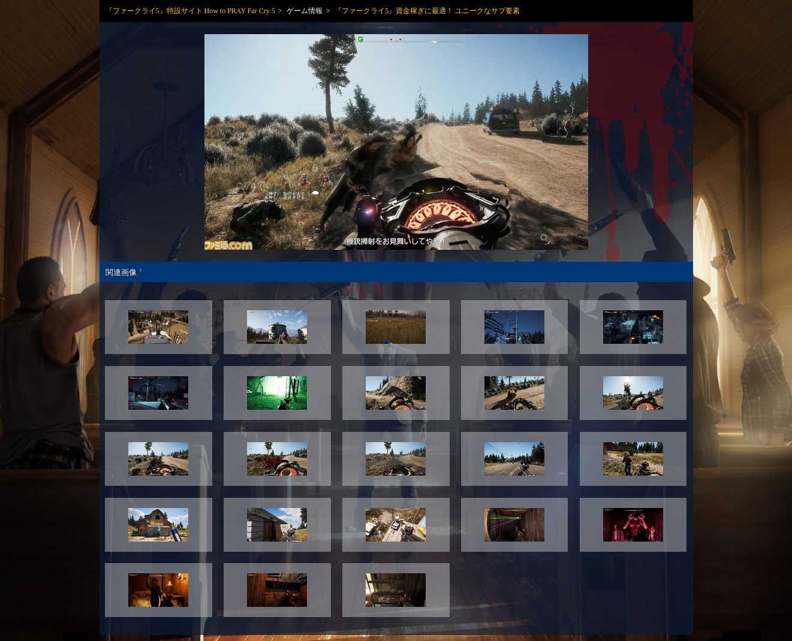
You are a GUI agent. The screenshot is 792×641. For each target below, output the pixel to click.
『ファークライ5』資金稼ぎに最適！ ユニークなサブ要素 (427, 11)
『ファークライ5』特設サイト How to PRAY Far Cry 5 (190, 11)
